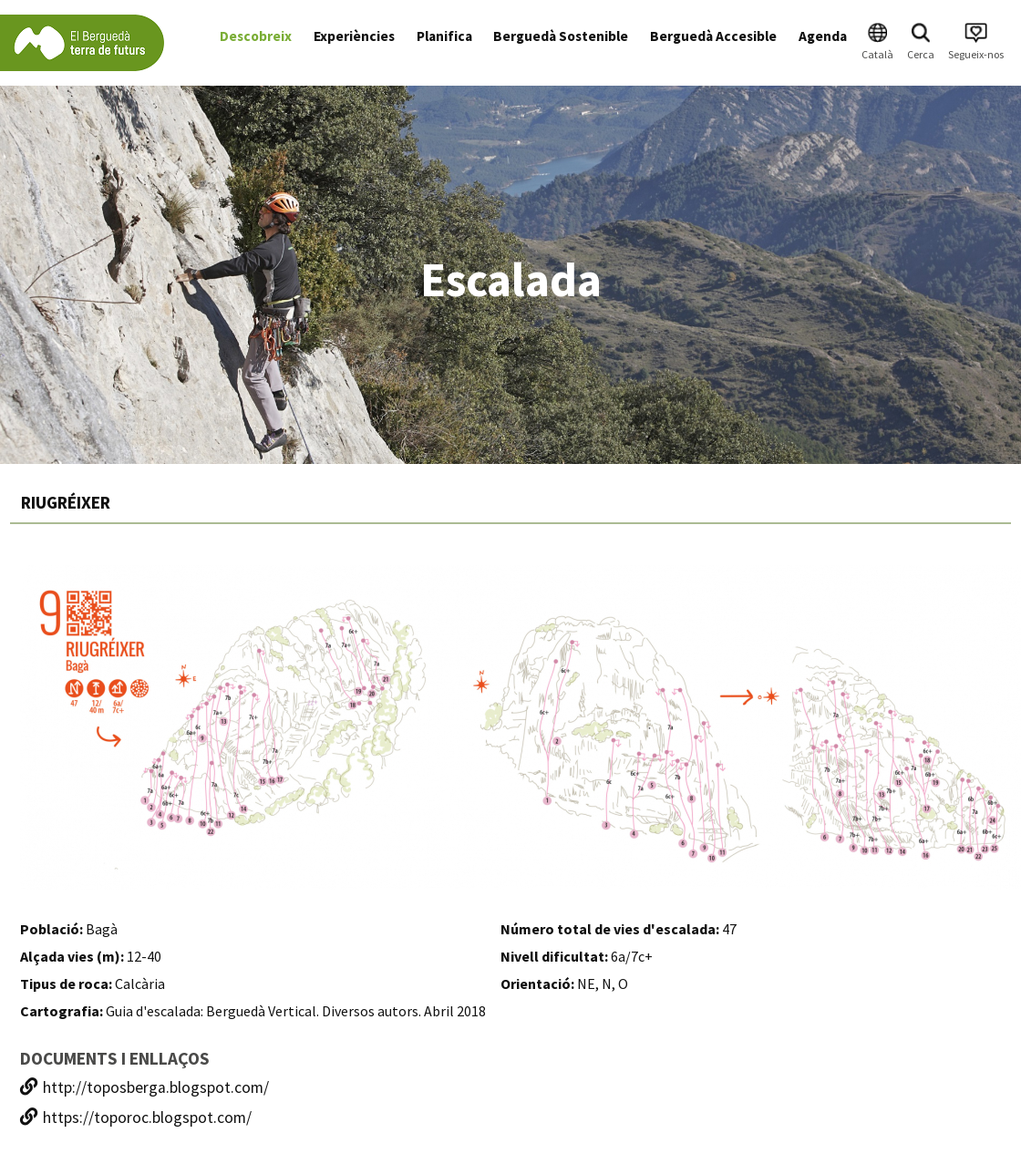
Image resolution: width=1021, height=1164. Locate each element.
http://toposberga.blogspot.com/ (144, 1087)
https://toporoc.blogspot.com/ (136, 1117)
